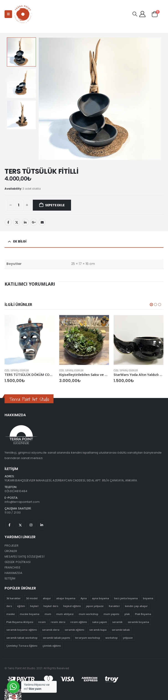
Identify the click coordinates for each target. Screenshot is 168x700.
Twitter (16, 222)
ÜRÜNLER (11, 551)
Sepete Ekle (55, 205)
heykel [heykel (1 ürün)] (34, 606)
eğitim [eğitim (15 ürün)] (21, 606)
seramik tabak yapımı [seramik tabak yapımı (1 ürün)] (56, 637)
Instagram (31, 525)
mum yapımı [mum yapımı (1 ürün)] (112, 614)
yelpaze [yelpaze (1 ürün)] (128, 637)
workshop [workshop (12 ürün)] (111, 637)
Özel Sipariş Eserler (17, 370)
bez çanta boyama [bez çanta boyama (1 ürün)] (126, 598)
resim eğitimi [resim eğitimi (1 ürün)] (78, 622)
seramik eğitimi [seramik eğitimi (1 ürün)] (74, 629)
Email (42, 222)
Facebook (8, 222)
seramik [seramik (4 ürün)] (117, 622)
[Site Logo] (23, 14)
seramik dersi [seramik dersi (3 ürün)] (51, 629)
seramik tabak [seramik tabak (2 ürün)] (121, 629)
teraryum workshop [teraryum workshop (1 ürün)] (87, 637)
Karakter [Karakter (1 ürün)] (114, 606)
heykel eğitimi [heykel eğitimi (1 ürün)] (72, 606)
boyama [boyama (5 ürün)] (148, 598)
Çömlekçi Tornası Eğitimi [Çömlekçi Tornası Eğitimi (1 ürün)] (22, 645)
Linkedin (41, 525)
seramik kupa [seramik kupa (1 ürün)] (98, 629)
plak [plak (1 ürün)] (127, 614)
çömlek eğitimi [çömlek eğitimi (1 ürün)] (52, 645)
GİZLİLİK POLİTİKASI (18, 562)
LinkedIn (25, 222)
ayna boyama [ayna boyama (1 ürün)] (100, 598)
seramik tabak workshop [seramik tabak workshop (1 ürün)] (22, 637)
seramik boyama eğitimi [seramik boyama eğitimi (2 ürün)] (21, 629)
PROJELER (12, 545)
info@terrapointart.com (22, 502)
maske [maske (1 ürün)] (10, 614)
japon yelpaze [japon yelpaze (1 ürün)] (95, 606)
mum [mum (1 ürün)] (48, 614)
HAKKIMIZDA (13, 573)
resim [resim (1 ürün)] (42, 622)
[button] (8, 14)
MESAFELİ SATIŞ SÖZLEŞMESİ (24, 556)
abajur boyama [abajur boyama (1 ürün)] (66, 598)
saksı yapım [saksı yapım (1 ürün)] (99, 622)
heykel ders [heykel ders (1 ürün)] (50, 606)
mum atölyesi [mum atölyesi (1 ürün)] (65, 614)
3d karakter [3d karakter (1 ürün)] (13, 598)
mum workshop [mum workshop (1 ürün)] (89, 614)
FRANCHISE (12, 567)
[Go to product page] (29, 340)
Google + (33, 222)
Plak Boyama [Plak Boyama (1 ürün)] (143, 614)
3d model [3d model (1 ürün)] (32, 598)
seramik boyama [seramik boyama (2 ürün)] (138, 622)
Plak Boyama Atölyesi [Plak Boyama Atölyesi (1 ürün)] (19, 622)
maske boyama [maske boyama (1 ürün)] (29, 614)
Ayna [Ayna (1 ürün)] (84, 598)
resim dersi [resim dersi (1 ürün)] (58, 622)
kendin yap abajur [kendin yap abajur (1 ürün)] (136, 606)
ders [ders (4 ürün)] (9, 606)
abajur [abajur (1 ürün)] (47, 598)
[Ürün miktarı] (19, 205)
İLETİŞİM (10, 578)
